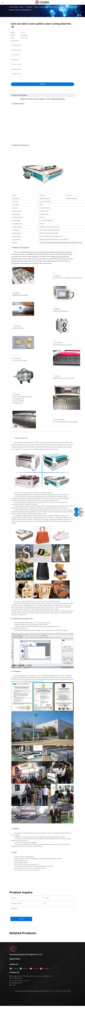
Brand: (13, 35)
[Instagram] (44, 968)
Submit (21, 919)
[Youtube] (34, 968)
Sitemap (58, 991)
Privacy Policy (66, 991)
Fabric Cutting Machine (16, 1000)
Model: (13, 33)
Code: (13, 38)
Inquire (42, 84)
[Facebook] (14, 968)
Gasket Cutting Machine (17, 994)
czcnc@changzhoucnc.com (20, 981)
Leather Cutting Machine (17, 997)
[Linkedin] (24, 968)
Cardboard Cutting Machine (18, 1003)
